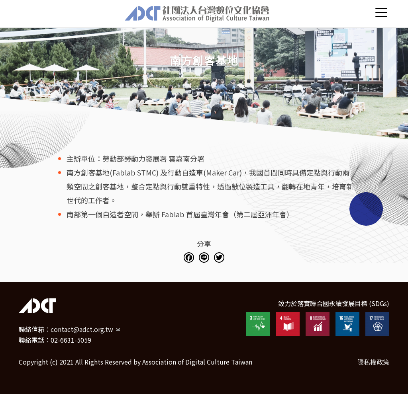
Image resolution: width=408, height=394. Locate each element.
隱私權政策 (373, 362)
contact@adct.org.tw (85, 329)
